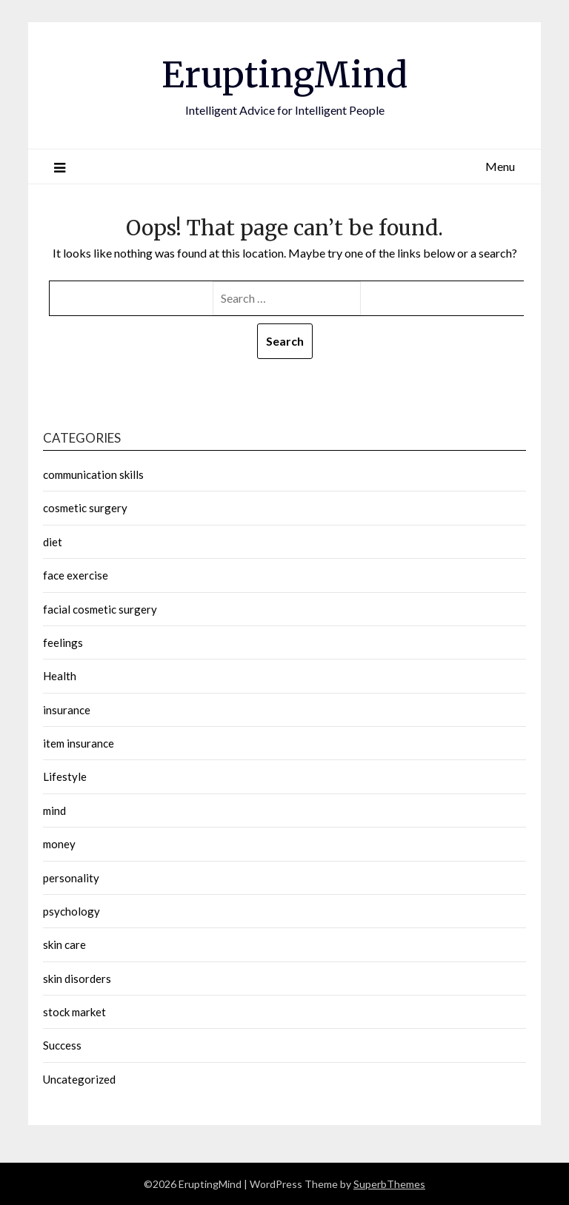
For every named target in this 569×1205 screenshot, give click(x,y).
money (59, 843)
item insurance (78, 743)
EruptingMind (284, 75)
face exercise (75, 575)
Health (59, 675)
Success (62, 1045)
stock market (74, 1011)
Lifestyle (65, 776)
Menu (500, 166)
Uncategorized (79, 1079)
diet (52, 541)
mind (54, 810)
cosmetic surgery (85, 507)
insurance (66, 709)
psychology (71, 911)
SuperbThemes (389, 1184)
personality (71, 878)
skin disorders (77, 978)
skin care (64, 944)
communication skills (93, 474)
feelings (63, 642)
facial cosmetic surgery (100, 609)
